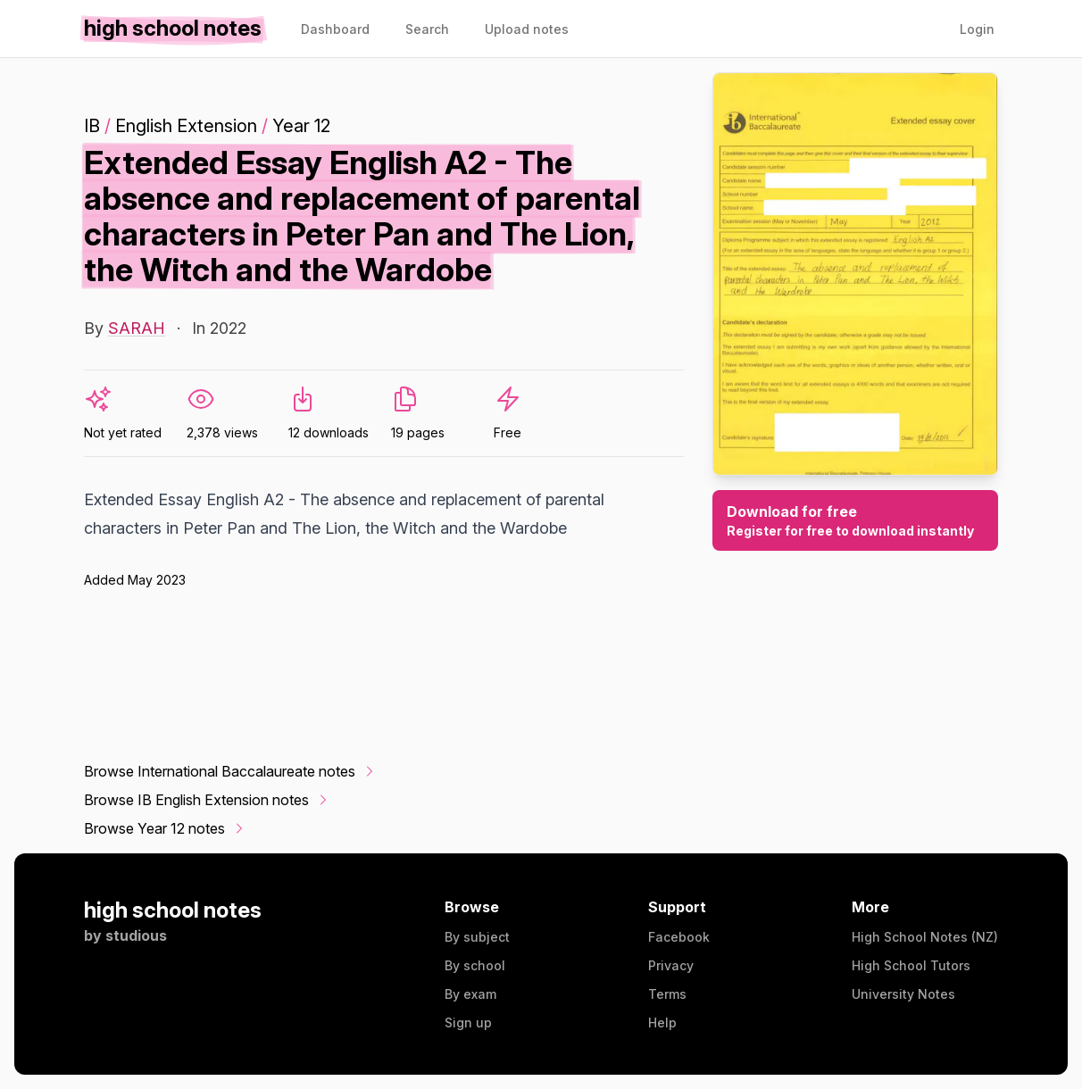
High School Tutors (911, 965)
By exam (470, 994)
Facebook (679, 936)
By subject (477, 936)
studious (136, 935)
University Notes (903, 994)
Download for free (855, 521)
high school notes (173, 910)
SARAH (136, 328)
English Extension (186, 126)
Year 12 (301, 126)
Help (662, 1022)
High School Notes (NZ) (925, 936)
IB (92, 126)
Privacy (671, 965)
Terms (667, 994)
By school (475, 965)
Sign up (468, 1022)
